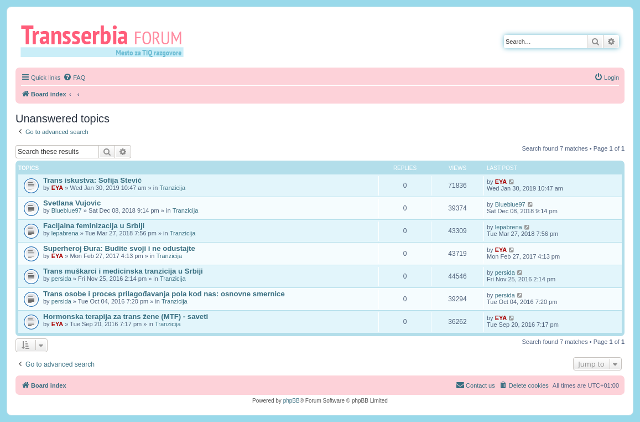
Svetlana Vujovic (72, 203)
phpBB (291, 401)
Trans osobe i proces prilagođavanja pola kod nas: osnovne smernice (164, 294)
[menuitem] (74, 77)
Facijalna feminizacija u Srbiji (93, 226)
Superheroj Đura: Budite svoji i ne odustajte (119, 248)
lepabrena (65, 233)
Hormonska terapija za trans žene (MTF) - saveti (125, 316)
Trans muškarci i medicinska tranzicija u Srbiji (123, 271)
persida (61, 278)
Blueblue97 (66, 210)
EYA (57, 187)
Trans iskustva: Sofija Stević (92, 180)
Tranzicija (172, 187)
